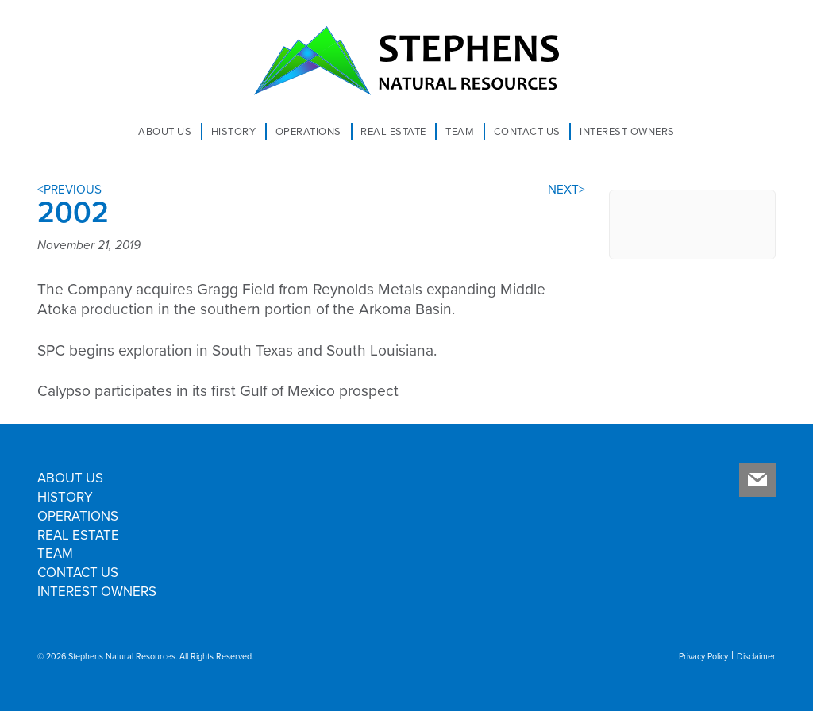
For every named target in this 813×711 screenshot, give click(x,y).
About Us (164, 131)
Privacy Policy (703, 656)
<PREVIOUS (69, 190)
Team (459, 131)
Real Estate (393, 131)
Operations (308, 131)
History (233, 131)
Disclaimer (756, 656)
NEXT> (566, 190)
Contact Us (527, 131)
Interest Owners (627, 131)
